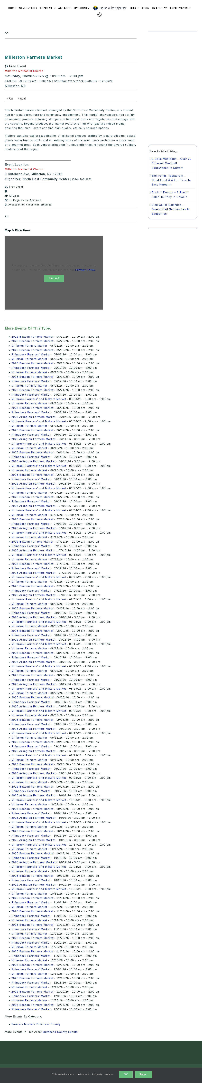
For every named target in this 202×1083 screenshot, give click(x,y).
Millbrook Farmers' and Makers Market (38, 399)
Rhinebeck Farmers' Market (31, 354)
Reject (143, 1074)
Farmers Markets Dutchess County (36, 1024)
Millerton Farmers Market (29, 345)
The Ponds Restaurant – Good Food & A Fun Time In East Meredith (171, 180)
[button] (99, 14)
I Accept (54, 278)
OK (126, 1074)
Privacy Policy (85, 270)
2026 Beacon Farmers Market (32, 336)
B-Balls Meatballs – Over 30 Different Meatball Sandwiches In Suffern (172, 163)
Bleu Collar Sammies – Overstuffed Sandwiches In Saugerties (171, 209)
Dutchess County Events (60, 1032)
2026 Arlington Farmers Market (33, 417)
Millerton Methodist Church (24, 71)
